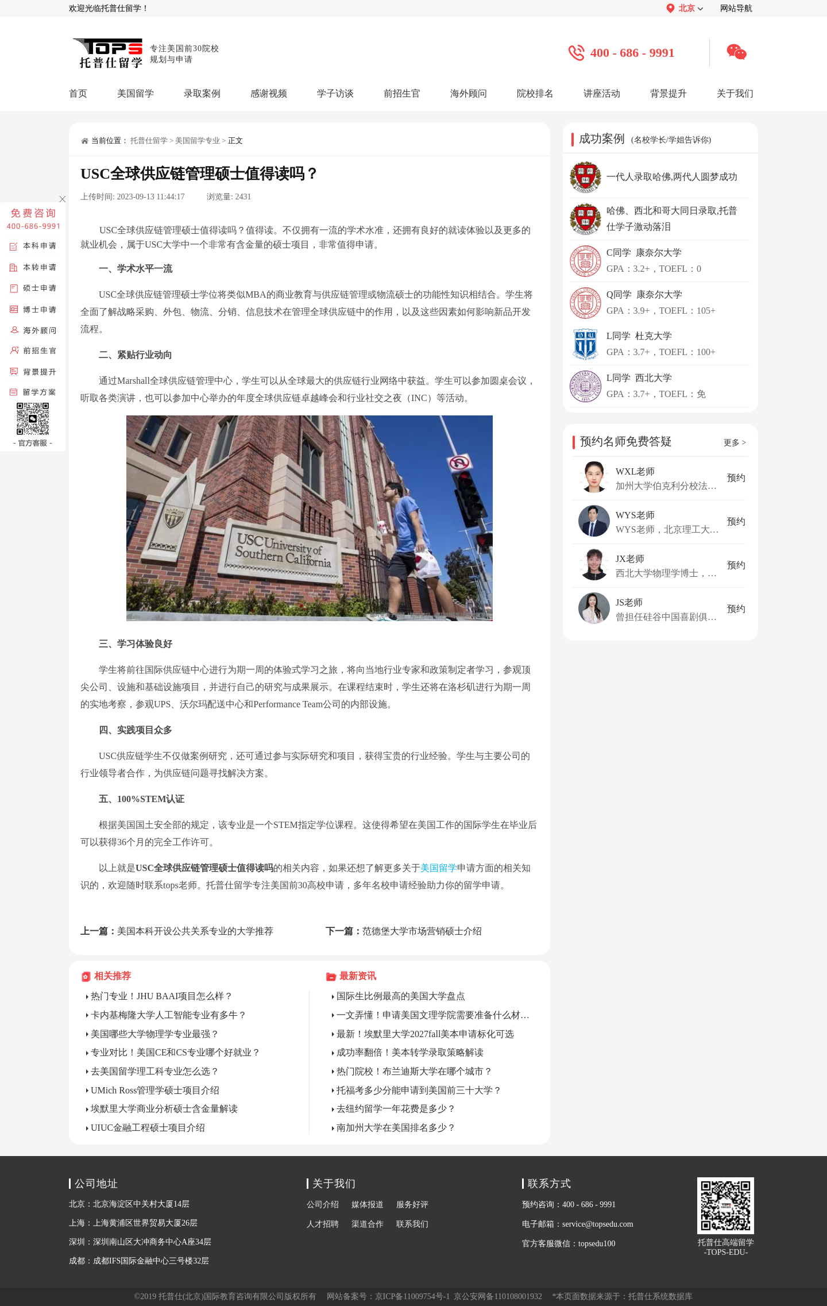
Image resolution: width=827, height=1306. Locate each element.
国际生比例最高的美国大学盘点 (401, 996)
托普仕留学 (149, 140)
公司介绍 (323, 1204)
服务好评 (412, 1204)
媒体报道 (367, 1204)
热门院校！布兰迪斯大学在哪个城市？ (415, 1071)
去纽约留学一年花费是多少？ (396, 1109)
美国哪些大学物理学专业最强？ (155, 1034)
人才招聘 (323, 1224)
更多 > (735, 442)
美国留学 (438, 868)
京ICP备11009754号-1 (412, 1296)
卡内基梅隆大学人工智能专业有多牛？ (169, 1015)
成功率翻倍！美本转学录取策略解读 (410, 1052)
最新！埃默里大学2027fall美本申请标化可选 (425, 1034)
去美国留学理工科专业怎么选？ (155, 1071)
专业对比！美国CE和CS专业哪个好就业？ (176, 1052)
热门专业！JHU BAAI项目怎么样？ (162, 996)
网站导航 (736, 8)
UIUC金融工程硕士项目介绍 (148, 1127)
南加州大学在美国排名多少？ (396, 1127)
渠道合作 (367, 1224)
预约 (736, 478)
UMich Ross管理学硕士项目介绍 (155, 1090)
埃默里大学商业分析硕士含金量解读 (164, 1109)
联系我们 (412, 1224)
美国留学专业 (197, 140)
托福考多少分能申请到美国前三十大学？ (419, 1090)
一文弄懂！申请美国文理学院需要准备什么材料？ (435, 1015)
